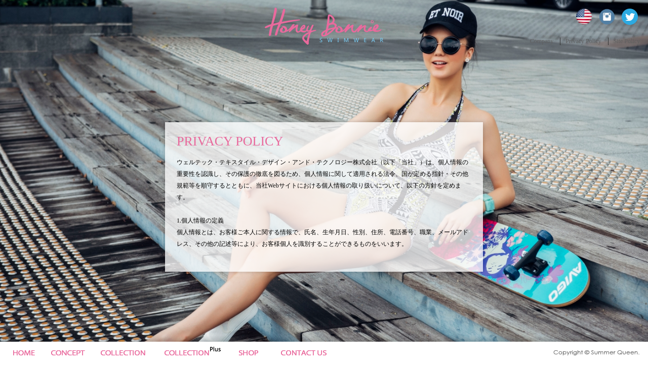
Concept (68, 353)
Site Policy (627, 41)
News (255, 353)
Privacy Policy (583, 41)
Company (542, 41)
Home (22, 353)
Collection (128, 353)
